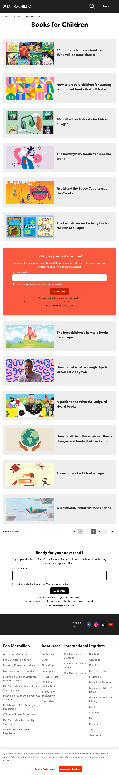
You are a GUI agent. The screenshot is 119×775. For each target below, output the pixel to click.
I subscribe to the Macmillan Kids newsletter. (37, 284)
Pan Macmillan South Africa (76, 665)
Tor (91, 729)
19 (112, 531)
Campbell (94, 659)
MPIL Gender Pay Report (17, 659)
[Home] (17, 6)
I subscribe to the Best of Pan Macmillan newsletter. (40, 583)
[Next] (105, 531)
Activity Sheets (50, 676)
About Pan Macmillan (15, 654)
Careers (46, 659)
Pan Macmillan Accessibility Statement (18, 722)
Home (5, 16)
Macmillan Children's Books (101, 689)
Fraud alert (48, 701)
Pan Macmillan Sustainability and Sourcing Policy (22, 688)
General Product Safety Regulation (16, 731)
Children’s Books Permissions (19, 714)
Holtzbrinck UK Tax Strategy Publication (19, 706)
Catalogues (48, 671)
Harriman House (98, 671)
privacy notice (38, 302)
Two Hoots (95, 735)
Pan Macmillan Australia (72, 655)
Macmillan (95, 676)
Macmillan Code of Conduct (19, 671)
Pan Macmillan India (75, 672)
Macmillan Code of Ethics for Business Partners (19, 678)
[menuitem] (22, 645)
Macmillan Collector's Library (101, 699)
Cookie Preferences (45, 769)
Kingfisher (95, 665)
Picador (93, 723)
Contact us (48, 654)
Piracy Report (49, 665)
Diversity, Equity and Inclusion (20, 665)
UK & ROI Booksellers (48, 684)
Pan (91, 718)
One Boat (94, 712)
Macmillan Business (100, 682)
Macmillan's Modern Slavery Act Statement (21, 697)
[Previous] (80, 531)
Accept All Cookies (70, 769)
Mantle (93, 706)
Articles (17, 16)
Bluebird (94, 654)
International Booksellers (49, 693)
